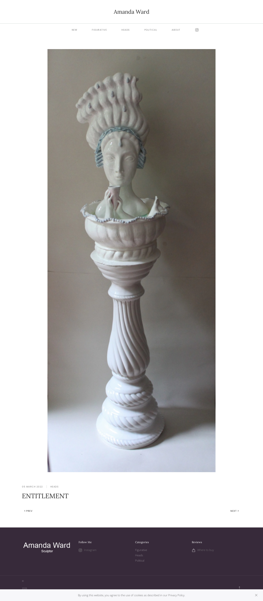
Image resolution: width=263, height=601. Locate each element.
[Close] (256, 595)
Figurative (99, 29)
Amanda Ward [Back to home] (131, 11)
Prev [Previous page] (28, 510)
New (74, 29)
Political (150, 29)
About (176, 29)
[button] (239, 588)
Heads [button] (125, 29)
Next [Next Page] (234, 510)
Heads (54, 486)
